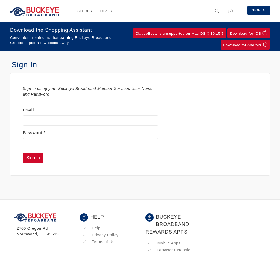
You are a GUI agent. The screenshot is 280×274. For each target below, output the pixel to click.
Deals (106, 11)
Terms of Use (99, 242)
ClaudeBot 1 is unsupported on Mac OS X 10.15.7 (180, 33)
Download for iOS (248, 33)
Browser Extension (170, 250)
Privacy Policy (100, 235)
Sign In (259, 10)
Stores (84, 11)
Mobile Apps (164, 243)
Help (91, 228)
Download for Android (245, 44)
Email (28, 110)
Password (34, 133)
